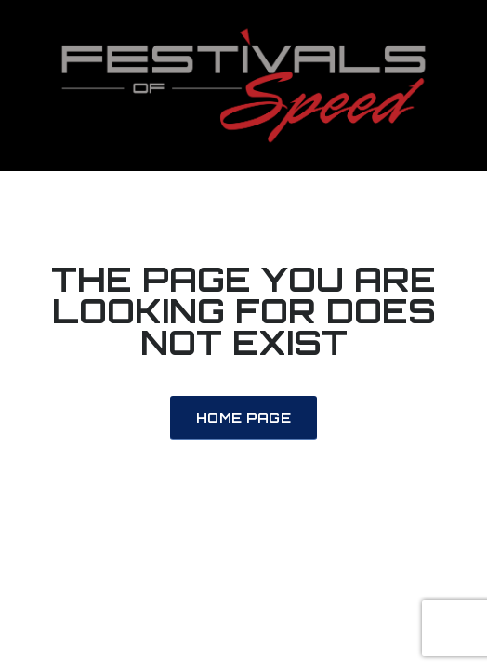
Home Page (243, 418)
